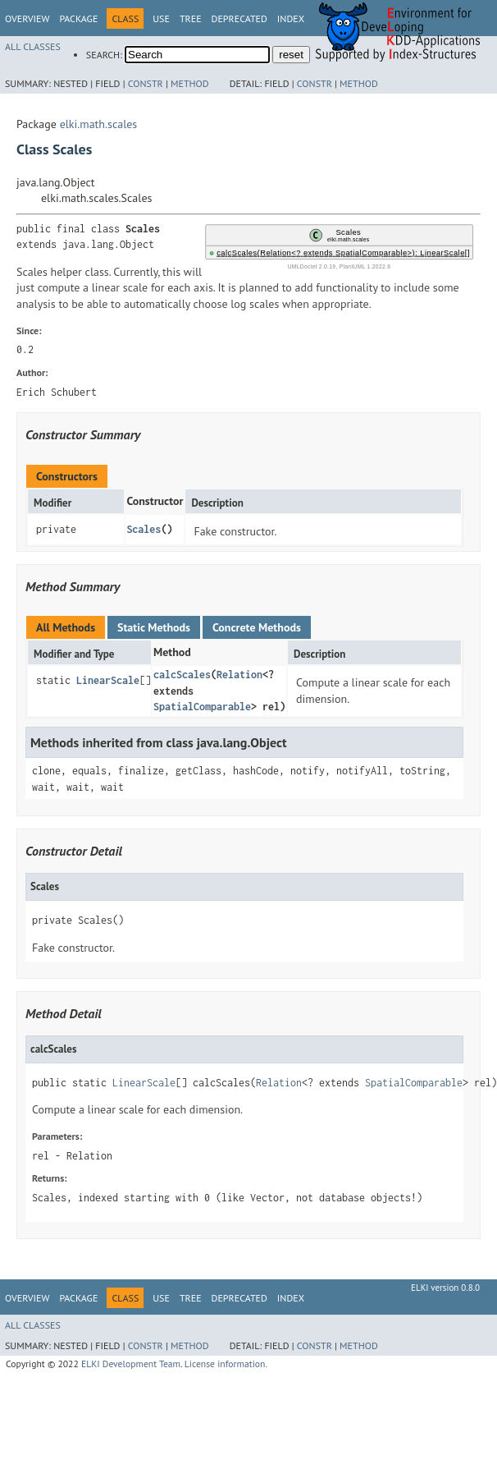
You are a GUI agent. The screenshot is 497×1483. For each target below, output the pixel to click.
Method (190, 83)
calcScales (182, 674)
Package (78, 18)
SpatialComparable (202, 706)
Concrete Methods (256, 627)
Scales (143, 529)
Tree (191, 18)
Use (161, 18)
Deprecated (239, 18)
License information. (226, 1363)
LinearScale (107, 680)
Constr (145, 83)
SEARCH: (104, 54)
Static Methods (153, 627)
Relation (239, 674)
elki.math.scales (99, 124)
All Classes (33, 46)
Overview (27, 18)
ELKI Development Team (130, 1363)
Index (290, 18)
